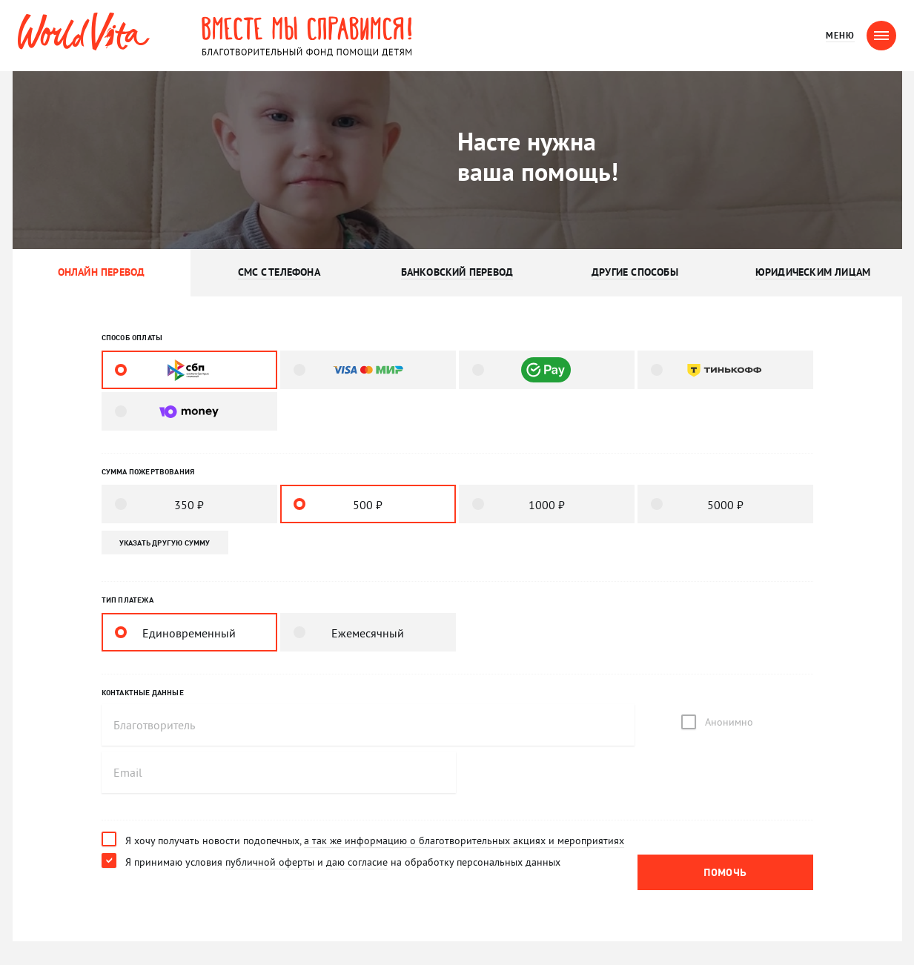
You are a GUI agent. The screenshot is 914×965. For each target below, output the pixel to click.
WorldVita (84, 32)
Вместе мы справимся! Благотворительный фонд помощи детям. (307, 35)
